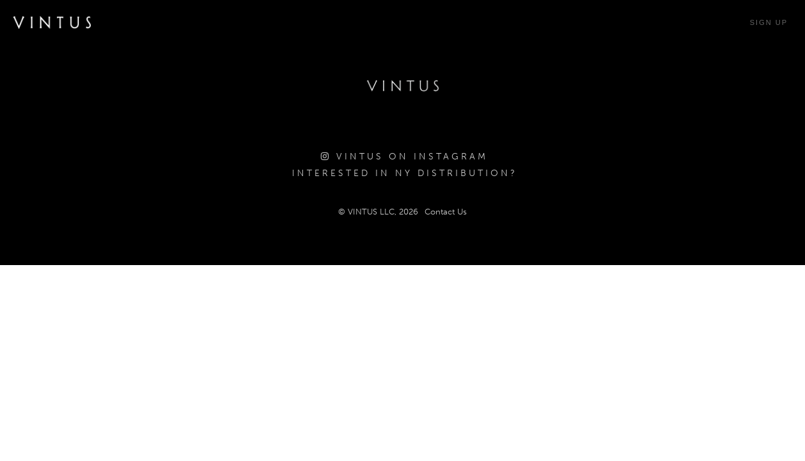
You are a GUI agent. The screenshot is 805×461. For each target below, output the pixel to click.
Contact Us (446, 211)
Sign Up (769, 22)
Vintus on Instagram (404, 156)
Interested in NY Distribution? (404, 173)
